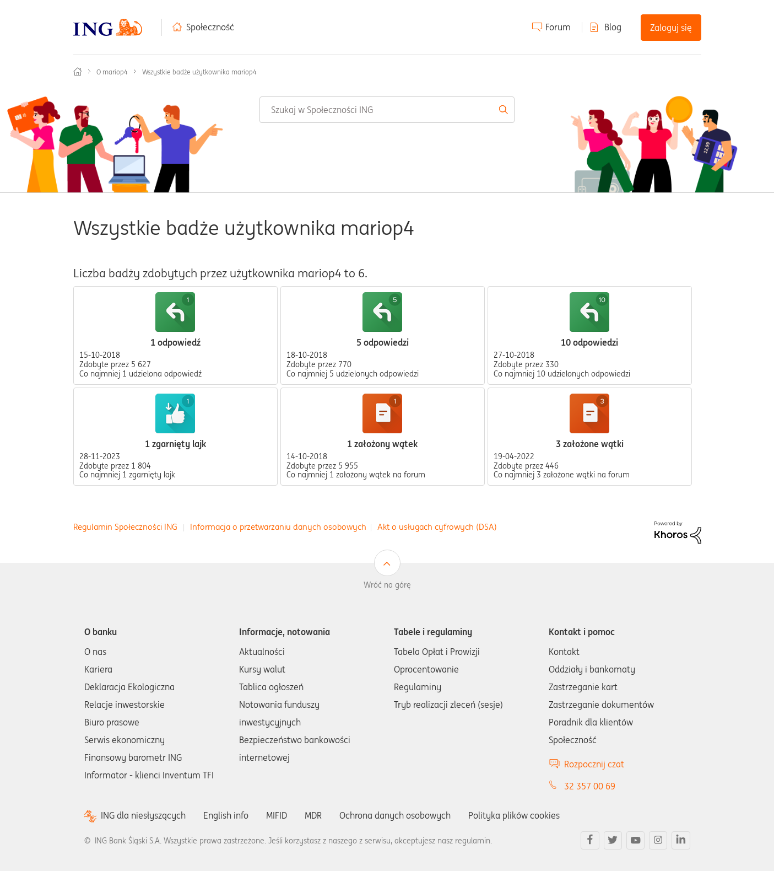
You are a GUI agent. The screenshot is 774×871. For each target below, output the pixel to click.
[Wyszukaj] (387, 109)
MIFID (276, 815)
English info (225, 815)
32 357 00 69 (589, 786)
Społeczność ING (77, 71)
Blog (612, 27)
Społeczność (210, 27)
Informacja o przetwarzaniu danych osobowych (278, 526)
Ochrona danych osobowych (395, 815)
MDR (313, 815)
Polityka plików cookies (514, 815)
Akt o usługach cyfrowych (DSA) (437, 526)
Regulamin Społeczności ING (125, 526)
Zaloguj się (671, 27)
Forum (558, 27)
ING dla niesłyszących (143, 815)
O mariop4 (112, 72)
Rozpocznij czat (594, 764)
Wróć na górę (387, 585)
